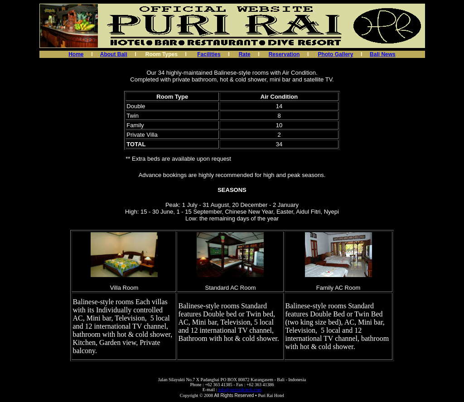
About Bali (113, 54)
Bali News (383, 54)
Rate (245, 54)
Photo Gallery (335, 54)
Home (75, 54)
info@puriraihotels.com (240, 389)
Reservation (284, 54)
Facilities (208, 54)
